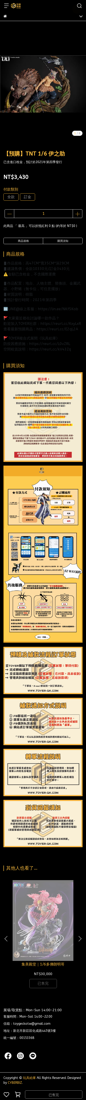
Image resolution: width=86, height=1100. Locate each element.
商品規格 (23, 241)
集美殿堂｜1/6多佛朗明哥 (43, 964)
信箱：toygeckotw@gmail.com (26, 1024)
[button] (80, 938)
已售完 (54, 1095)
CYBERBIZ (15, 1083)
